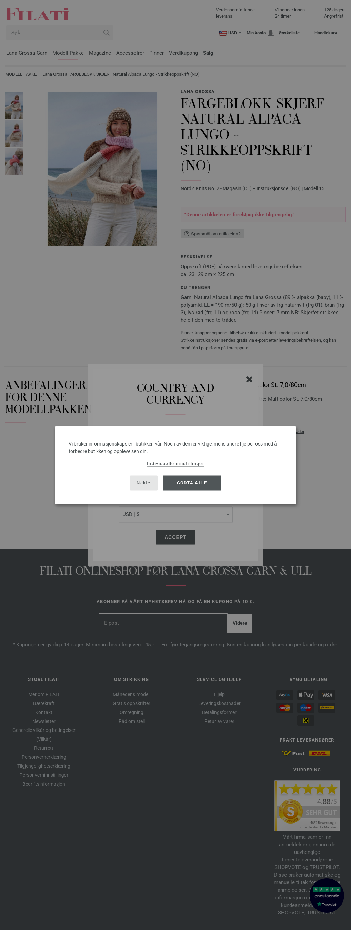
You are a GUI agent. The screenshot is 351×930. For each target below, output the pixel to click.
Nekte (144, 483)
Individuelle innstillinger (175, 463)
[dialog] (175, 465)
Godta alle (192, 483)
